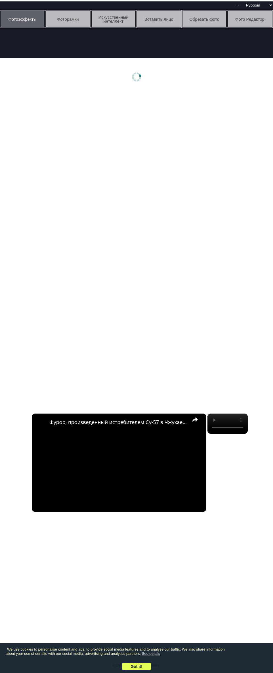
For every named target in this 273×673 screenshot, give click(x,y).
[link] (41, 422)
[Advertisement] (138, 135)
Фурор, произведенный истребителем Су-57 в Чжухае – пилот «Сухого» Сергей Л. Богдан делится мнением (118, 422)
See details (151, 653)
